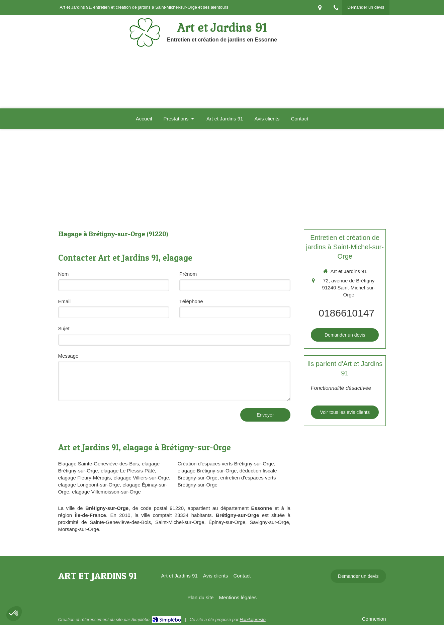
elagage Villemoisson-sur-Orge (106, 492)
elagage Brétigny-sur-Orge (207, 470)
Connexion (374, 619)
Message (68, 356)
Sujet (64, 328)
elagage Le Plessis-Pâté (128, 470)
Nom (63, 274)
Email (64, 301)
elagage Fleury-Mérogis (84, 477)
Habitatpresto (252, 619)
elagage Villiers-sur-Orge (141, 477)
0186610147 (346, 313)
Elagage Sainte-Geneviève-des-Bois (98, 463)
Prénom (188, 274)
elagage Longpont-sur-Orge (89, 484)
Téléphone (191, 301)
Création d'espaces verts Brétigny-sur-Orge (226, 463)
